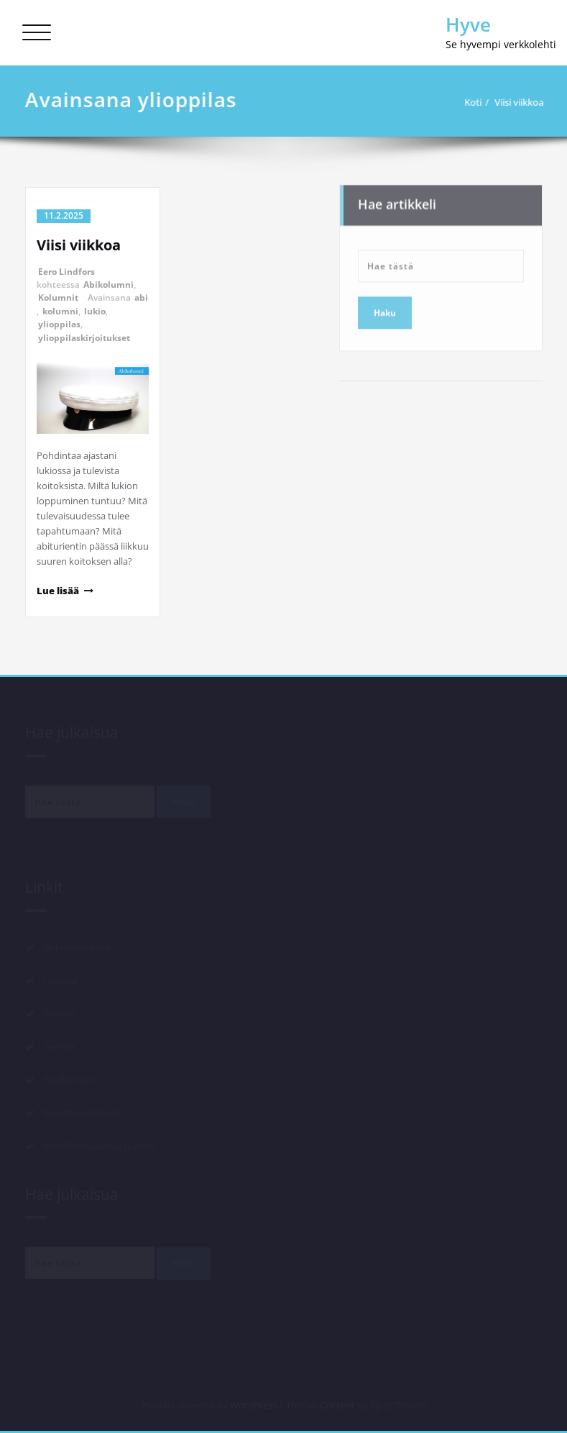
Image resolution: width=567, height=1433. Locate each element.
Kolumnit (58, 297)
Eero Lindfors (66, 271)
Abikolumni (108, 284)
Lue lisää (58, 590)
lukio (95, 311)
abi (141, 297)
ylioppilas (59, 324)
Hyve (468, 24)
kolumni (60, 311)
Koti (478, 102)
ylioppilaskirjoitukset (84, 338)
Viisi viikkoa (523, 102)
